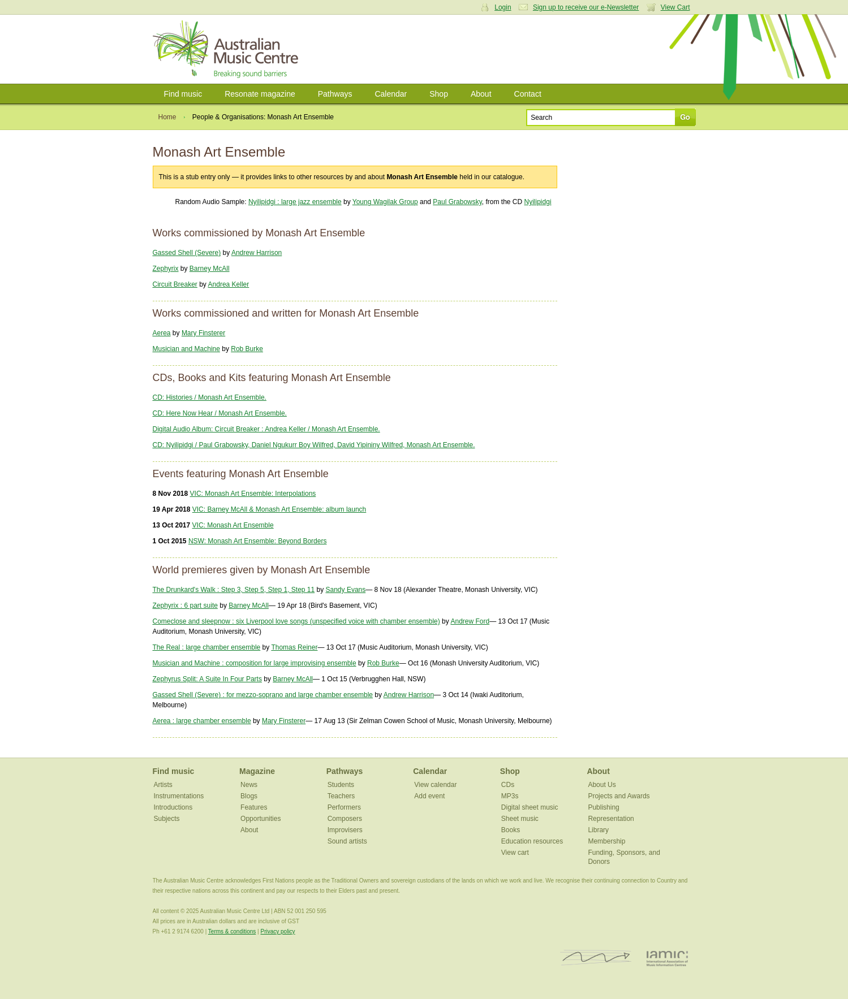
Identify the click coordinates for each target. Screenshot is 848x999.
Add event (429, 796)
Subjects (167, 819)
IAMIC (667, 958)
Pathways (335, 93)
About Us (601, 785)
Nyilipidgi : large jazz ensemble (295, 202)
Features (253, 807)
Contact (527, 93)
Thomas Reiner (294, 647)
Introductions (173, 807)
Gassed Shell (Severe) (187, 253)
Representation (611, 819)
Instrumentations (179, 796)
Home (167, 117)
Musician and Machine (186, 349)
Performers (344, 807)
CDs (507, 785)
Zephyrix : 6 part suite (185, 605)
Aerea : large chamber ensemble (202, 721)
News (248, 785)
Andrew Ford (469, 621)
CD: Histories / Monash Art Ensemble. (209, 397)
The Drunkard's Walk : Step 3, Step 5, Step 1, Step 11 (234, 590)
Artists (163, 785)
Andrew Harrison (256, 253)
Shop (438, 93)
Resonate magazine (260, 93)
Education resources (532, 841)
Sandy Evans (346, 590)
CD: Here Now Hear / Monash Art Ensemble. (220, 413)
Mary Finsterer (203, 333)
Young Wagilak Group (385, 202)
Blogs (248, 796)
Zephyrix (166, 269)
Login (502, 7)
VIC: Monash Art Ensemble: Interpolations (253, 494)
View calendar (435, 785)
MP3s (510, 796)
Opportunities (260, 819)
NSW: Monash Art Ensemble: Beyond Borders (257, 541)
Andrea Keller (228, 284)
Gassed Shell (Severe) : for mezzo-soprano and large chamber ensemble (263, 695)
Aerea (162, 333)
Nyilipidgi (538, 202)
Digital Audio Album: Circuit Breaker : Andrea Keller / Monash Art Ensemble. (266, 429)
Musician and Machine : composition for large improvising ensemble (254, 663)
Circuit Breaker (175, 284)
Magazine (257, 771)
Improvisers (345, 830)
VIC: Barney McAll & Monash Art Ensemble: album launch (279, 509)
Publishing (603, 807)
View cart (515, 853)
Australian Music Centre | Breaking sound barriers (228, 49)
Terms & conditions (232, 931)
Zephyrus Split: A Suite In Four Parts (207, 679)
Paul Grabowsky (457, 202)
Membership (606, 841)
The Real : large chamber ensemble (207, 647)
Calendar (391, 93)
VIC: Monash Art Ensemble (233, 525)
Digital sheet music (529, 807)
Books (510, 830)
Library (598, 830)
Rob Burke (247, 349)
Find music (183, 93)
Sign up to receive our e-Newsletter (586, 7)
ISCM (596, 958)
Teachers (341, 796)
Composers (345, 819)
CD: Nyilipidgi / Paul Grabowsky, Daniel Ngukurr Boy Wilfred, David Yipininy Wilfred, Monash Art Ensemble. (314, 445)
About (481, 93)
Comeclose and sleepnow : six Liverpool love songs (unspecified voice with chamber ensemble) (296, 621)
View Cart (675, 7)
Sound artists (347, 841)
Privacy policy (277, 931)
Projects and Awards (618, 796)
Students (341, 785)
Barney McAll (210, 269)
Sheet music (520, 819)
